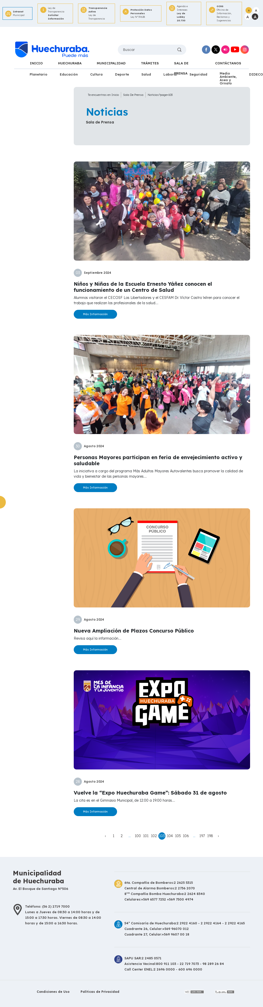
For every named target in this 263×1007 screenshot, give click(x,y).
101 (145, 836)
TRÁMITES (150, 63)
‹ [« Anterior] (105, 836)
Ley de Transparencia (56, 14)
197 (202, 836)
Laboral (170, 74)
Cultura (96, 74)
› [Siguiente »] (218, 836)
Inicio (115, 95)
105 (178, 836)
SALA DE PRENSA (181, 64)
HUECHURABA (70, 63)
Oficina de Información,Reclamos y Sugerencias (225, 13)
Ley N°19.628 (142, 13)
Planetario (38, 74)
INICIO (36, 63)
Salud (146, 74)
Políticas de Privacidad (100, 992)
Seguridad (198, 74)
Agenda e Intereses (185, 13)
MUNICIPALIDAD (111, 63)
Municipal (19, 13)
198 (210, 836)
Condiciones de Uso (53, 992)
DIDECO (256, 74)
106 (186, 836)
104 (170, 836)
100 (138, 836)
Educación (69, 74)
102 (154, 836)
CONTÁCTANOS (228, 63)
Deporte (122, 74)
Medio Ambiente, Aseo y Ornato (228, 78)
